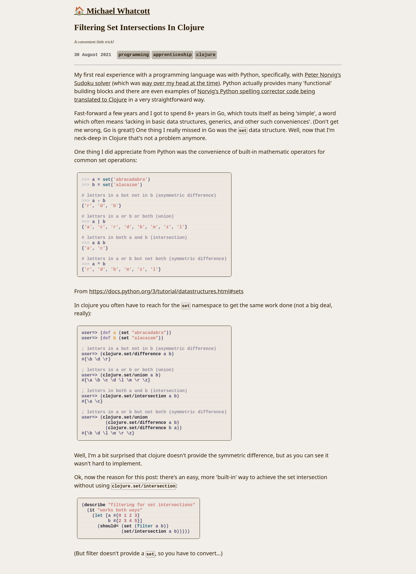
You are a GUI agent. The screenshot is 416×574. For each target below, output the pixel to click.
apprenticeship (172, 55)
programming (133, 55)
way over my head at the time (180, 83)
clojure (206, 55)
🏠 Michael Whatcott (112, 10)
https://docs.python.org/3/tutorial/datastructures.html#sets (166, 291)
